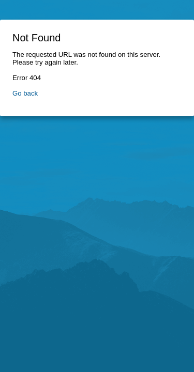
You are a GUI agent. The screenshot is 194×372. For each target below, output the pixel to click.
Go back (25, 93)
